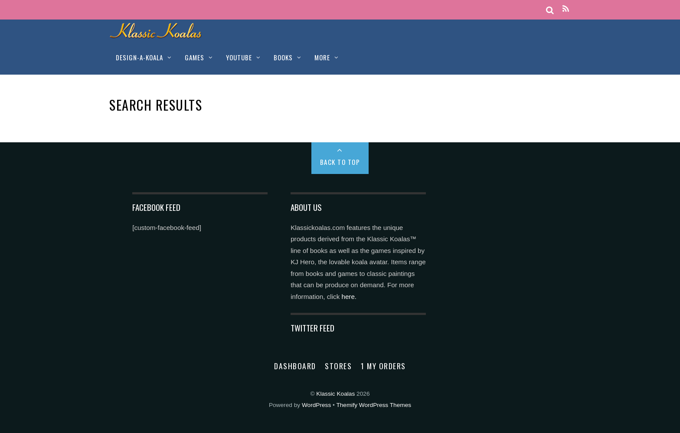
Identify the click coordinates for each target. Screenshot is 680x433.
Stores (338, 365)
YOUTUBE (239, 57)
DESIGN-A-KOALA (139, 57)
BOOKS (283, 57)
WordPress (316, 405)
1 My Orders (383, 365)
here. (348, 296)
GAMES (194, 57)
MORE (322, 57)
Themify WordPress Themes (373, 405)
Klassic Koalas (335, 393)
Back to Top (340, 162)
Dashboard (295, 365)
